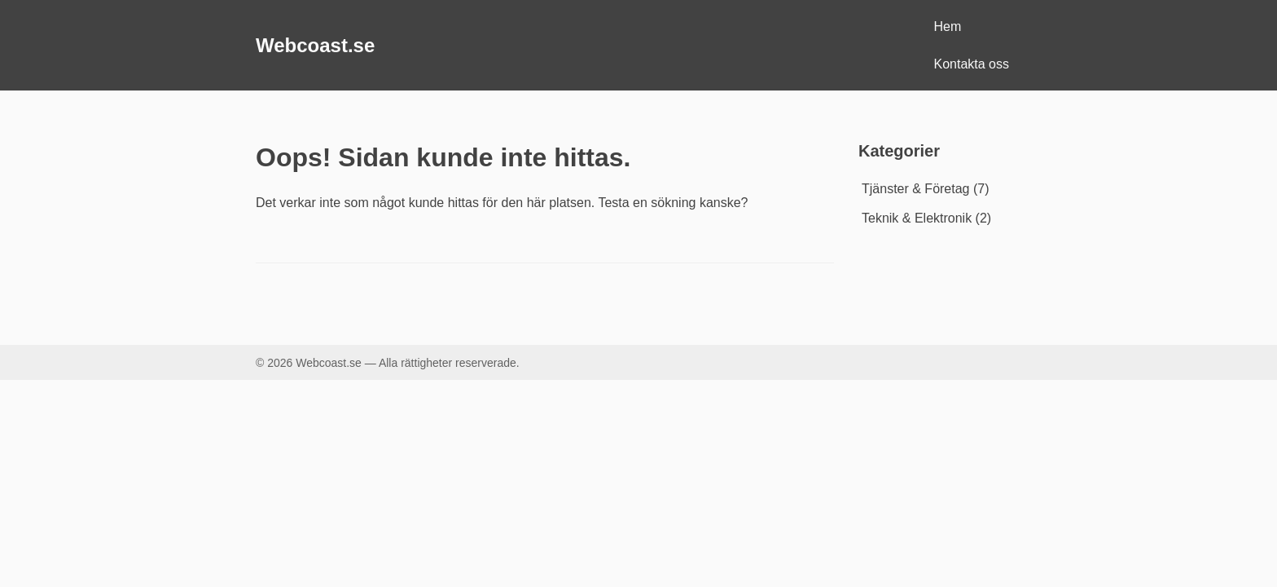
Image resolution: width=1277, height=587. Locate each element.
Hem (948, 26)
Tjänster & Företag (916, 189)
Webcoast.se (315, 45)
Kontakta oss (972, 64)
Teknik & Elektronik (917, 218)
